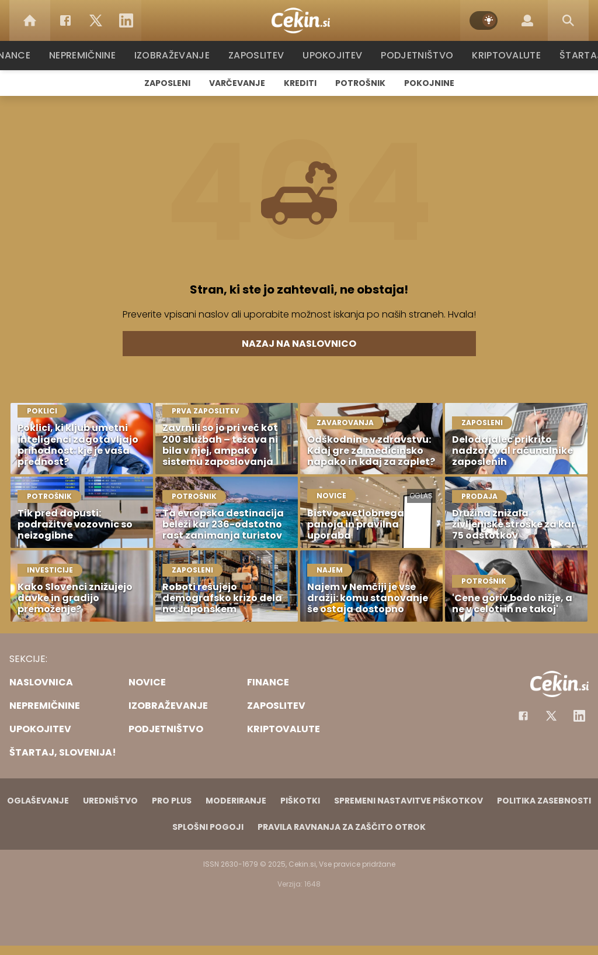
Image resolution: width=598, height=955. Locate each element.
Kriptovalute (505, 55)
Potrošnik (360, 83)
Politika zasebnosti (544, 800)
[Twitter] (96, 20)
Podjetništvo (417, 55)
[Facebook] (65, 20)
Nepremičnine (88, 55)
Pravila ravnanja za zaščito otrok (342, 827)
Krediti (300, 83)
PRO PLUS (172, 800)
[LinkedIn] (126, 20)
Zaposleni (167, 83)
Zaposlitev (259, 55)
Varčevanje (237, 83)
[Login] (527, 20)
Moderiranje (236, 800)
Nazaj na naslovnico (299, 343)
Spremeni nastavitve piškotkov (408, 800)
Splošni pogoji (208, 827)
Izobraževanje (177, 55)
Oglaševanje (38, 800)
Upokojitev (335, 55)
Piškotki (300, 800)
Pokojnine (429, 83)
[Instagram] (579, 715)
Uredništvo (110, 800)
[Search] (568, 20)
